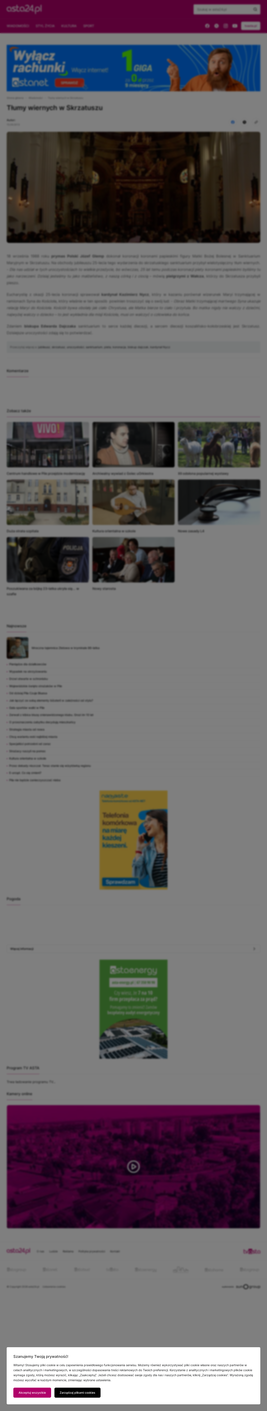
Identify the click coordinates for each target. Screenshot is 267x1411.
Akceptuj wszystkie (32, 1392)
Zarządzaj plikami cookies (77, 1392)
